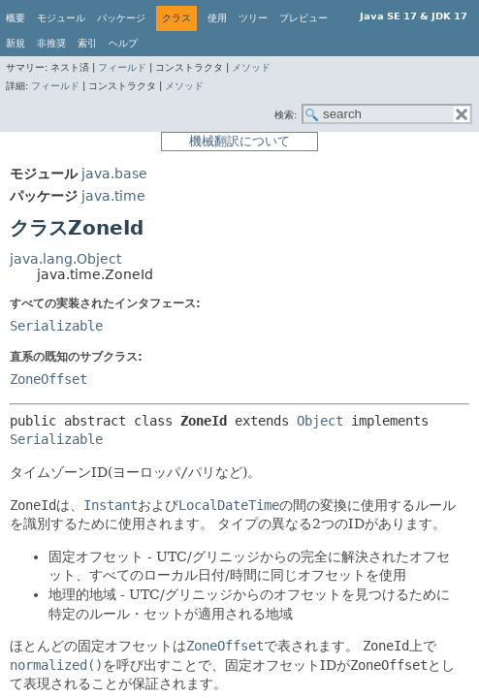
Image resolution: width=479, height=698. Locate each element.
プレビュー (303, 18)
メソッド (251, 67)
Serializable (56, 325)
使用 (217, 18)
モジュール (61, 18)
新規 (15, 43)
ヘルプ (123, 43)
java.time (113, 196)
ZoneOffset (48, 379)
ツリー (253, 18)
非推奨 (51, 43)
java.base (114, 173)
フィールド (122, 67)
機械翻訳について (239, 141)
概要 (15, 18)
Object (320, 420)
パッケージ (121, 18)
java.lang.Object (65, 259)
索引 (87, 43)
